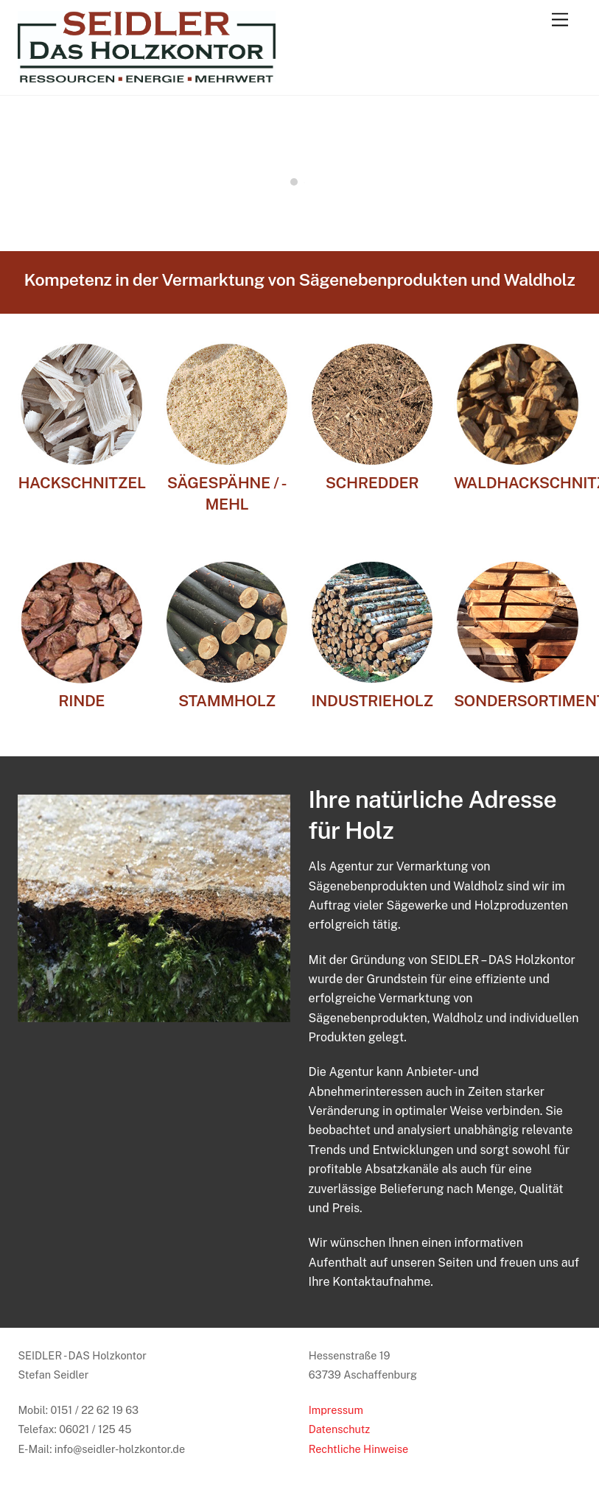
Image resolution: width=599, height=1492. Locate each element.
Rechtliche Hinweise (358, 1449)
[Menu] (560, 20)
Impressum (336, 1410)
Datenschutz (340, 1429)
